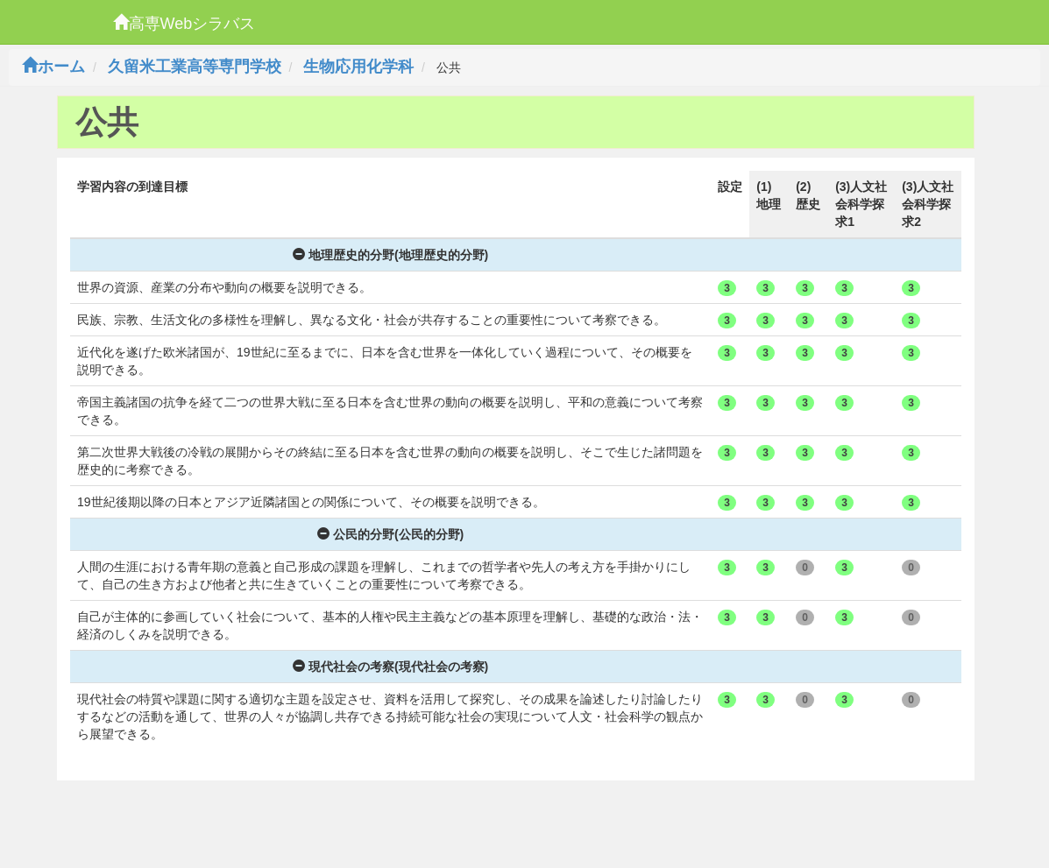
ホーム (53, 66)
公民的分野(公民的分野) (390, 534)
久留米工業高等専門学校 (194, 66)
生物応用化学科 (358, 66)
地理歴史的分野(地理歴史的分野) (390, 255)
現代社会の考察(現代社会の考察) (390, 667)
